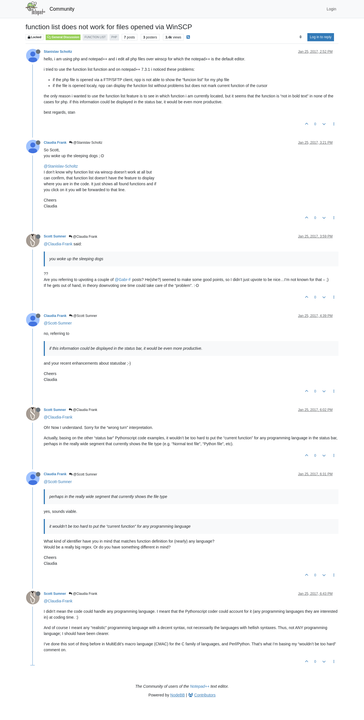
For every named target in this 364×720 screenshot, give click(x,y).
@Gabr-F (123, 279)
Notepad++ (199, 686)
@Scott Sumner (83, 316)
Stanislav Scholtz (58, 52)
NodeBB (177, 695)
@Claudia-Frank (58, 244)
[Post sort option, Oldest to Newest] (300, 37)
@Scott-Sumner (58, 323)
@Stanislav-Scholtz (61, 166)
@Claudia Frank (83, 237)
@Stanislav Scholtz (85, 143)
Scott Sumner (55, 236)
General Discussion (63, 37)
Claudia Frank (55, 143)
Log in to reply (320, 37)
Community (62, 9)
